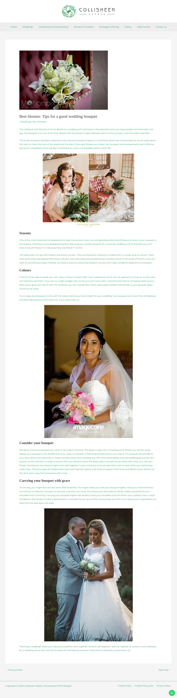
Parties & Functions (84, 26)
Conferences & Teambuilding (55, 26)
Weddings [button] (31, 26)
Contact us (156, 26)
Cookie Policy (128, 686)
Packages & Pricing (108, 26)
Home (18, 26)
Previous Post (14, 670)
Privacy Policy (164, 686)
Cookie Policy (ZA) (146, 686)
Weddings (26, 121)
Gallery (126, 26)
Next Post (165, 670)
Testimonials (140, 26)
